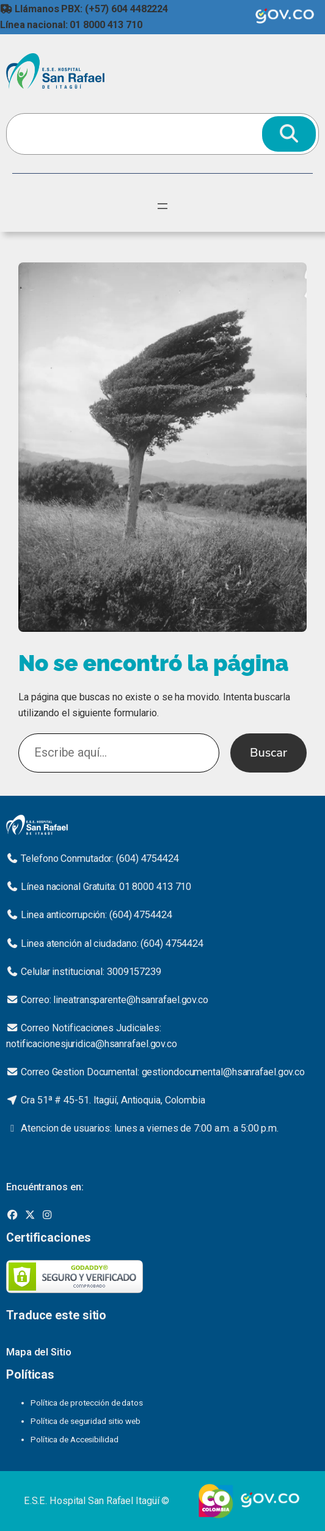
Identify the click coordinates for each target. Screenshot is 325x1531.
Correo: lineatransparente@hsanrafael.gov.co (114, 1000)
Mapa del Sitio (38, 1352)
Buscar (268, 752)
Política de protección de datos (87, 1402)
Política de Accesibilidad (75, 1439)
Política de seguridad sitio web (86, 1421)
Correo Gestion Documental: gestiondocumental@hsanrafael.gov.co (163, 1072)
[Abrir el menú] (162, 206)
